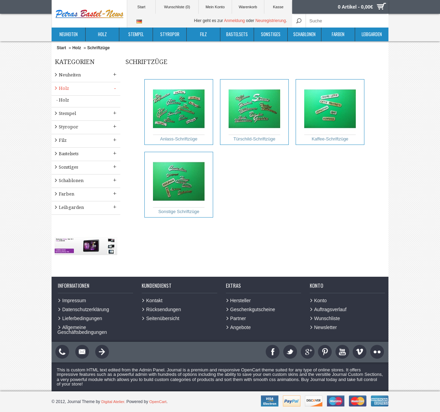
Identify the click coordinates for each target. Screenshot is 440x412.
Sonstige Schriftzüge (179, 185)
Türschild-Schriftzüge (254, 112)
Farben (338, 34)
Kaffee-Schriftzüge (330, 112)
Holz (102, 34)
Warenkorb (248, 7)
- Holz (62, 100)
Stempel (136, 34)
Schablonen (304, 34)
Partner (238, 318)
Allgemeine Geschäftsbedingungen (82, 330)
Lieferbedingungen (82, 318)
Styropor (169, 34)
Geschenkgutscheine (252, 309)
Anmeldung (234, 20)
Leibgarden (372, 34)
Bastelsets (237, 34)
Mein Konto (215, 7)
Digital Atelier (113, 401)
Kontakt (154, 300)
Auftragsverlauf (330, 309)
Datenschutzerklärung (85, 309)
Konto (320, 300)
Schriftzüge (98, 47)
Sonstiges (270, 34)
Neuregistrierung (270, 20)
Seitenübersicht (162, 318)
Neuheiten (68, 34)
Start (141, 7)
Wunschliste (327, 318)
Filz (203, 34)
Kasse (278, 7)
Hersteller (240, 300)
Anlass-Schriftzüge (179, 112)
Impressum (74, 300)
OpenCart (159, 401)
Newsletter (325, 327)
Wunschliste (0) (177, 7)
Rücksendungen (163, 309)
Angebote (240, 327)
